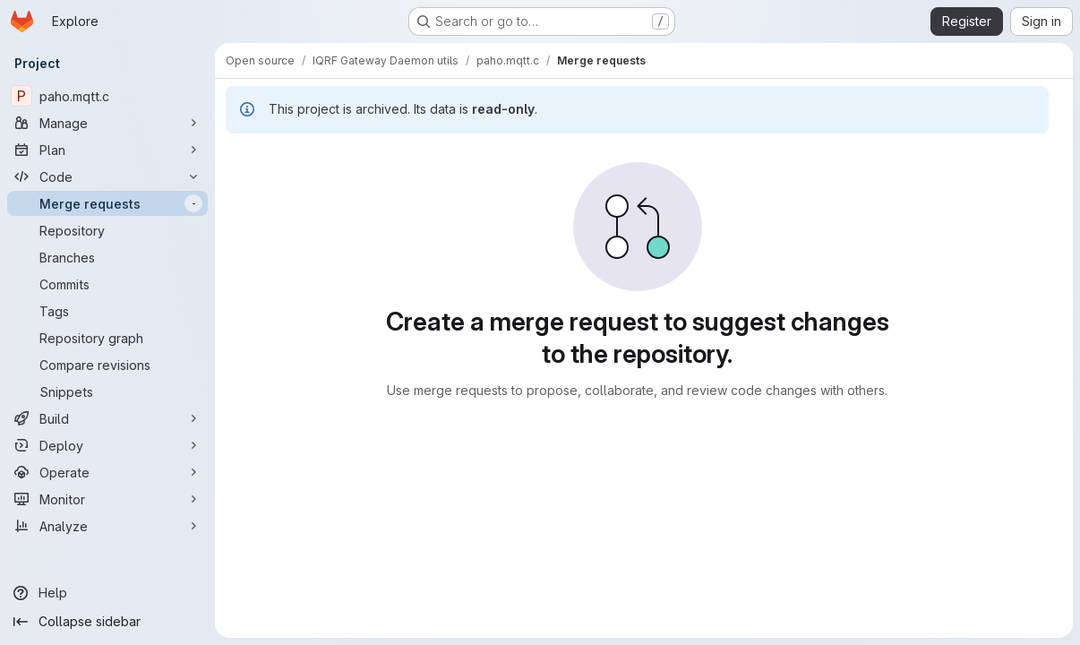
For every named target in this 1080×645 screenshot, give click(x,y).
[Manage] (107, 122)
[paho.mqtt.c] (107, 95)
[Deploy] (107, 445)
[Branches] (107, 257)
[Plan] (107, 149)
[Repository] (107, 230)
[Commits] (107, 284)
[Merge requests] (107, 203)
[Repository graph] (107, 337)
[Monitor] (107, 499)
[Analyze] (107, 525)
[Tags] (107, 310)
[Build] (107, 418)
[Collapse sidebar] (107, 621)
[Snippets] (107, 391)
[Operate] (107, 472)
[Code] (107, 176)
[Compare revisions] (107, 364)
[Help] (107, 593)
